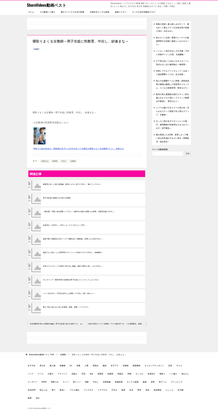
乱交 (131, 390)
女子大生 (31, 365)
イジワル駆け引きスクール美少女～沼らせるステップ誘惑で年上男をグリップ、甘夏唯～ (172, 111)
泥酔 (87, 382)
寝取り (162, 374)
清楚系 (100, 374)
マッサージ (32, 382)
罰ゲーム (163, 382)
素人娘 (52, 365)
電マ (53, 390)
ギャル (179, 365)
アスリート (62, 374)
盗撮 (145, 382)
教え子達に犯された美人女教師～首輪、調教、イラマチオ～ (66, 307)
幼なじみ (43, 390)
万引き (114, 390)
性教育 (54, 161)
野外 (139, 390)
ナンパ (66, 382)
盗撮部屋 (119, 382)
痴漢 (30, 398)
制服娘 (62, 365)
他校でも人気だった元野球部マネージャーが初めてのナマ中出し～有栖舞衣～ (73, 252)
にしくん (169, 390)
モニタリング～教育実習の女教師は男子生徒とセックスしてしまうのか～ (71, 280)
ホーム (31, 12)
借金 (147, 390)
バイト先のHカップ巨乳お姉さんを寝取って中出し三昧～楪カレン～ (69, 293)
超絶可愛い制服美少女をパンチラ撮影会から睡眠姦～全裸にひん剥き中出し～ (73, 239)
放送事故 (157, 390)
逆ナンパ (77, 382)
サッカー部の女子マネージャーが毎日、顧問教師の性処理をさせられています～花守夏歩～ (172, 124)
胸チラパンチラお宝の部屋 (72, 12)
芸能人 (74, 374)
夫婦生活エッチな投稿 (99, 12)
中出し (64, 161)
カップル (139, 374)
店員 (170, 365)
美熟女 (95, 365)
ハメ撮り (173, 374)
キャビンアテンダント (154, 365)
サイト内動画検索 (160, 149)
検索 (188, 153)
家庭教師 (136, 365)
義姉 (104, 365)
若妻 (78, 365)
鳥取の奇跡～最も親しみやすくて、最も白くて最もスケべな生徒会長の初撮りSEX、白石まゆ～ (172, 27)
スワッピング (176, 382)
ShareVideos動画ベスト (48, 5)
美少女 (42, 365)
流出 (38, 398)
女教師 (36, 49)
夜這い (62, 390)
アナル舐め (74, 390)
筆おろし (185, 374)
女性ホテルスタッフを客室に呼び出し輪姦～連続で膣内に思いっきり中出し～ (73, 266)
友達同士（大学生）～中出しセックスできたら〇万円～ (64, 225)
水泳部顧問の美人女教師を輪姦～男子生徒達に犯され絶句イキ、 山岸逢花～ (58, 324)
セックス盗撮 (132, 382)
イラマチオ (102, 390)
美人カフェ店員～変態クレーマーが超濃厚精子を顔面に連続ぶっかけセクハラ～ (172, 41)
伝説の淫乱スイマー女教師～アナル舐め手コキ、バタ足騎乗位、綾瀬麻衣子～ (117, 324)
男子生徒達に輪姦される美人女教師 (56, 198)
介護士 (51, 374)
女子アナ (114, 365)
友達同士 (151, 374)
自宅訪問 (31, 390)
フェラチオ (88, 390)
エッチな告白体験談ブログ (143, 12)
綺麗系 (110, 374)
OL (71, 365)
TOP (41, 354)
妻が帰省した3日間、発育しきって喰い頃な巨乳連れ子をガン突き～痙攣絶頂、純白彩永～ (172, 138)
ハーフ (31, 374)
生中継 (180, 390)
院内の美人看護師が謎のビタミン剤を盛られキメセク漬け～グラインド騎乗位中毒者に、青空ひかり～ (172, 97)
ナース (41, 374)
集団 (123, 390)
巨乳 (84, 374)
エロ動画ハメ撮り (47, 12)
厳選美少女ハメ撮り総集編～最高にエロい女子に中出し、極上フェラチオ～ (72, 184)
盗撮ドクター (121, 12)
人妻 (86, 365)
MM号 (44, 382)
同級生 (120, 374)
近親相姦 (107, 382)
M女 (91, 374)
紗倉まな (45, 161)
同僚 (129, 374)
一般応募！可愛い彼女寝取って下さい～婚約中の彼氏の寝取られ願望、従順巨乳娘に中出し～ (79, 212)
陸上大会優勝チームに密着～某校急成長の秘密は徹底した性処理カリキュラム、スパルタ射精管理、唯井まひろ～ (172, 84)
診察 (153, 382)
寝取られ (55, 382)
